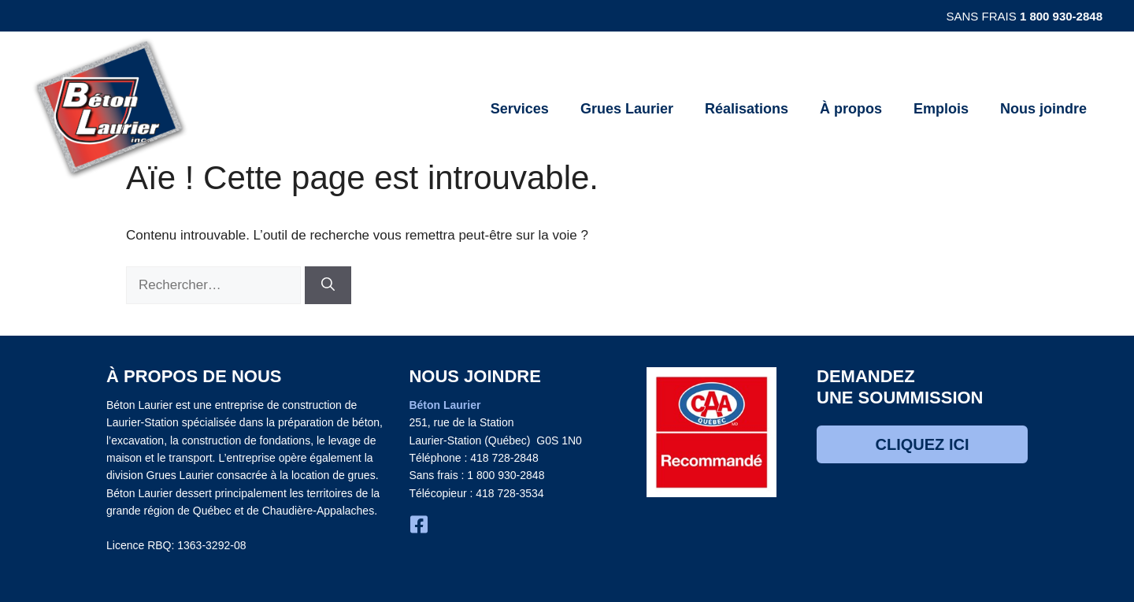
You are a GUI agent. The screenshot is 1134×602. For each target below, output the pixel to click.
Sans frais (1024, 16)
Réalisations (746, 109)
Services (520, 109)
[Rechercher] (328, 285)
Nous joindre (1043, 109)
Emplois (941, 109)
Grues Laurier (626, 109)
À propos (851, 109)
